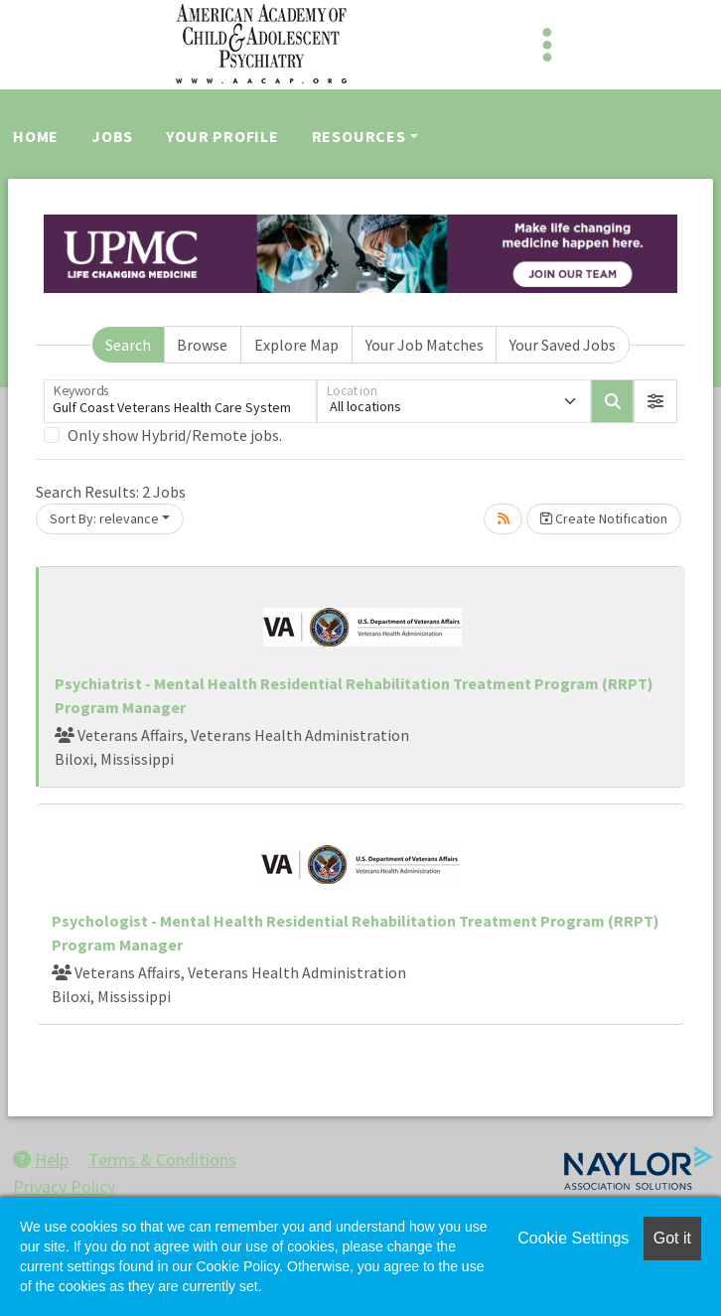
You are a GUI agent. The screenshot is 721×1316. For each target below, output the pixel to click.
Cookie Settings (573, 1238)
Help (41, 1159)
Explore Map (296, 345)
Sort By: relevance (104, 518)
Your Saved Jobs (562, 345)
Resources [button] (359, 136)
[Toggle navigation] (547, 45)
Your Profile (222, 136)
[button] (655, 401)
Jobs (112, 136)
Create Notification (603, 518)
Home (36, 136)
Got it (672, 1238)
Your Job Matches (424, 345)
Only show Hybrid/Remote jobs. (175, 435)
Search (128, 345)
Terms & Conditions (162, 1159)
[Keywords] (180, 401)
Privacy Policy (64, 1186)
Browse (202, 345)
